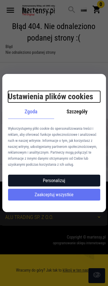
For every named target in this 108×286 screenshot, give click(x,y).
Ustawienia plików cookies (50, 96)
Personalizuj (54, 180)
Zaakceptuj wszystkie (54, 194)
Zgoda (30, 111)
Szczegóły (77, 111)
